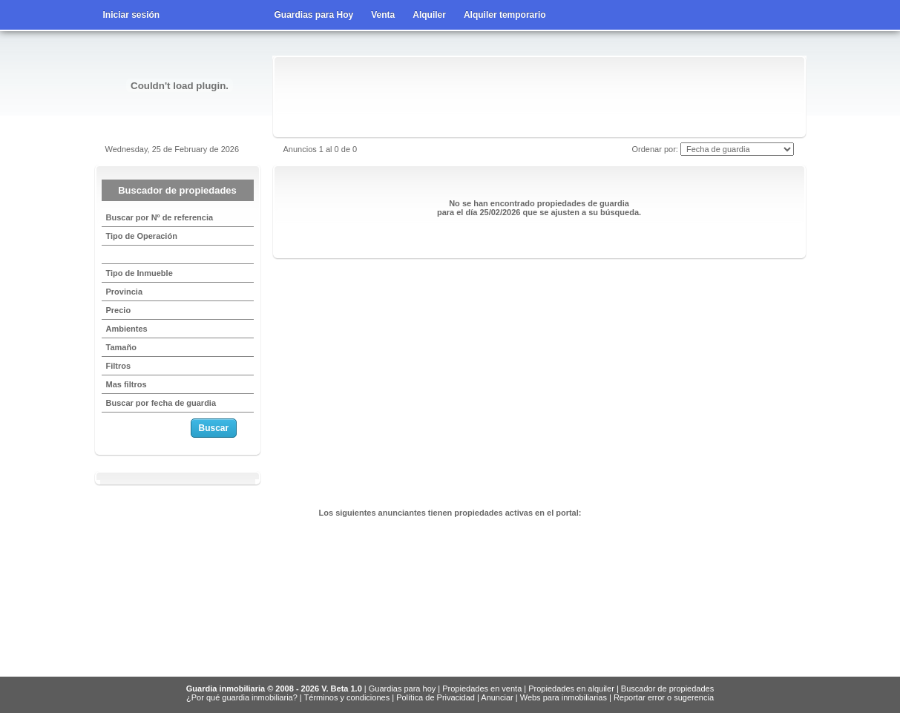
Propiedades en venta (482, 688)
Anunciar (497, 697)
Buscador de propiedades (667, 688)
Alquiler (429, 15)
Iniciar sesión (131, 15)
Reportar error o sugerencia (664, 697)
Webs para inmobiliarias (563, 697)
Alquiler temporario (505, 15)
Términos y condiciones (347, 697)
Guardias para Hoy (314, 15)
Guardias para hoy (402, 688)
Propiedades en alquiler (571, 688)
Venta (383, 15)
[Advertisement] (539, 96)
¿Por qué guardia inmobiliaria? (242, 697)
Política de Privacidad (435, 697)
